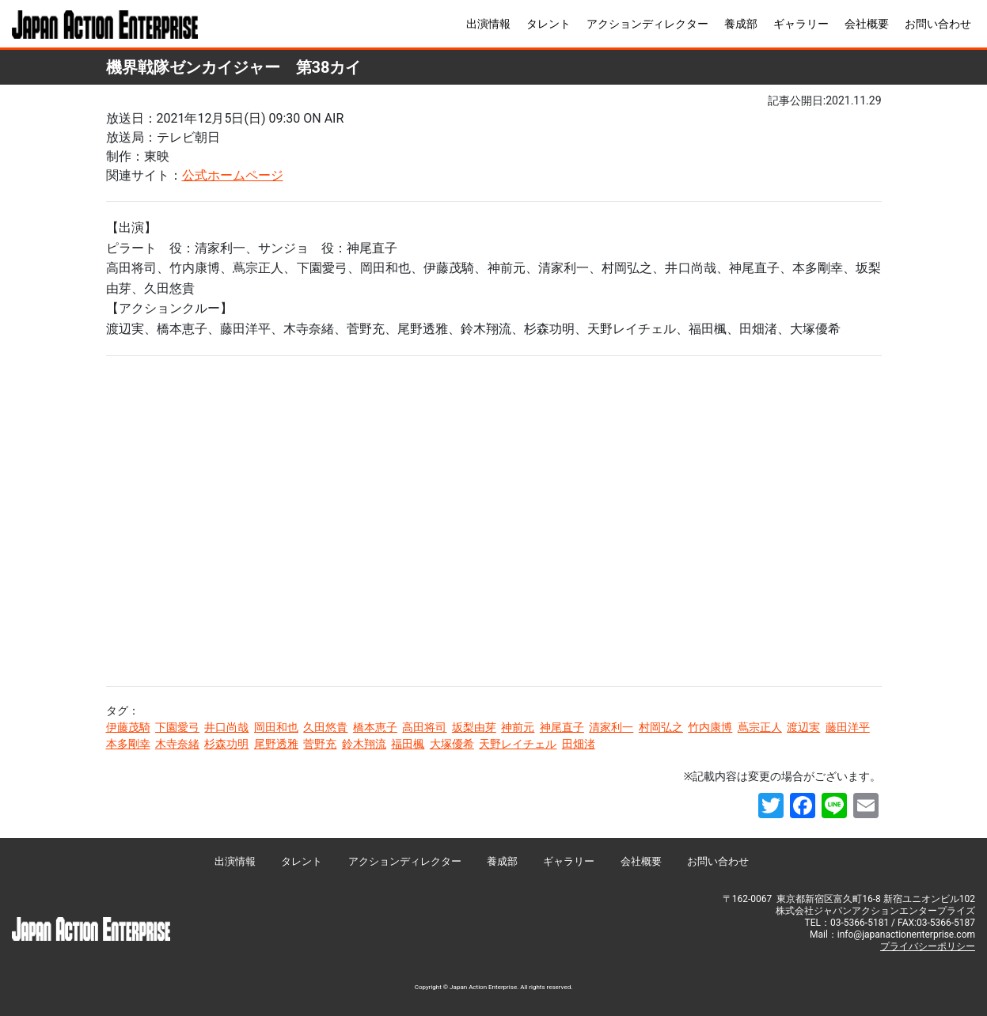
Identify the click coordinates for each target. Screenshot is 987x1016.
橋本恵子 (375, 727)
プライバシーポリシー (927, 946)
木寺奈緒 (177, 743)
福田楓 (407, 743)
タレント (548, 23)
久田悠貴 (325, 727)
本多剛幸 (128, 743)
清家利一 (611, 727)
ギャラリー (801, 23)
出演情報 (488, 23)
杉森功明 (226, 743)
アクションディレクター (647, 23)
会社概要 (867, 23)
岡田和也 (276, 727)
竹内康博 (710, 727)
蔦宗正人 (760, 727)
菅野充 (319, 743)
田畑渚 (578, 743)
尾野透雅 (276, 743)
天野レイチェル (517, 743)
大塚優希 (452, 743)
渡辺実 (803, 727)
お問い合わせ (938, 23)
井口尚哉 (226, 727)
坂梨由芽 (474, 727)
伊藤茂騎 (128, 727)
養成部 (740, 23)
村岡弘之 (661, 727)
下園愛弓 (177, 727)
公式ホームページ (232, 175)
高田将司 (424, 727)
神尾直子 (562, 727)
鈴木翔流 (364, 743)
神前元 (517, 727)
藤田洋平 (848, 727)
